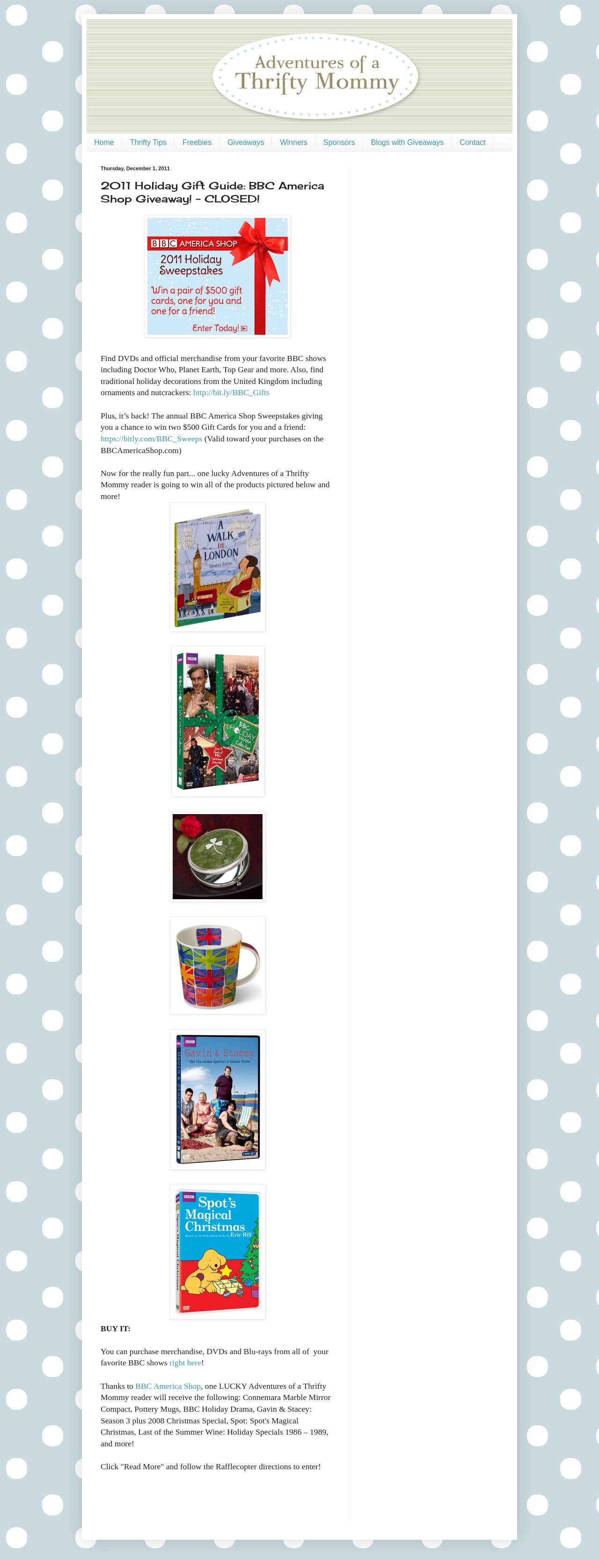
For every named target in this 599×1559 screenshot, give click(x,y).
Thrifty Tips (148, 142)
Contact (472, 142)
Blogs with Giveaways (407, 142)
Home (104, 142)
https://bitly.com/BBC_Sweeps (151, 438)
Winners (293, 142)
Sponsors (339, 142)
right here (185, 1362)
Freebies (197, 142)
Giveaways (245, 142)
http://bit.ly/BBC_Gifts (231, 392)
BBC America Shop (168, 1386)
